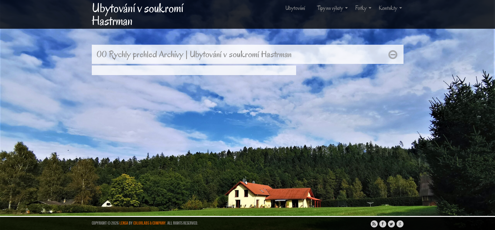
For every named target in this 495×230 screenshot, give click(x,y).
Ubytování (295, 8)
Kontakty (391, 8)
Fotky (364, 8)
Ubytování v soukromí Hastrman (137, 14)
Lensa (124, 223)
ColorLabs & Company (149, 223)
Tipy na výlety (333, 8)
